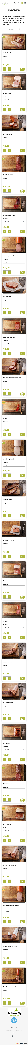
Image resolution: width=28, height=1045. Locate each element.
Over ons (14, 1027)
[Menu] (25, 2)
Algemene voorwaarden (14, 1030)
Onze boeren (14, 1033)
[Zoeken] (15, 2)
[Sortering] (13, 29)
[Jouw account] (18, 2)
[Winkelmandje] (21, 2)
